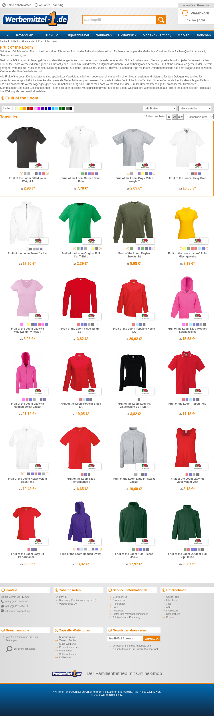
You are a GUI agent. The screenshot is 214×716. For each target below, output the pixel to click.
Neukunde (203, 5)
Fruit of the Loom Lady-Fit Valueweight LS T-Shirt (134, 405)
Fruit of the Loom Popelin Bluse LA (81, 405)
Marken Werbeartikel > (25, 41)
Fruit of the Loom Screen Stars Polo (80, 180)
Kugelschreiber (77, 35)
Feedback (118, 610)
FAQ (115, 607)
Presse (170, 617)
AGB (168, 607)
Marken (183, 35)
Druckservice (120, 600)
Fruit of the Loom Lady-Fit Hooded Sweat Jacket (27, 405)
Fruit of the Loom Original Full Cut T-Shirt (81, 255)
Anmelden (189, 5)
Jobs (168, 603)
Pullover (32, 60)
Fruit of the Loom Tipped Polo (187, 403)
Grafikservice (120, 596)
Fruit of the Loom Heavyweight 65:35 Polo (27, 480)
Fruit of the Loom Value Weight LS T (80, 330)
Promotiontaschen (69, 647)
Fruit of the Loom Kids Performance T (81, 480)
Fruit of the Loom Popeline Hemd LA (134, 330)
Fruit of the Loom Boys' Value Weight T (134, 180)
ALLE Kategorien (19, 35)
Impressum (172, 610)
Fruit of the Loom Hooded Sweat (80, 554)
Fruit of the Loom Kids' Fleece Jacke (134, 555)
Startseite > (6, 41)
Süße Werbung (67, 644)
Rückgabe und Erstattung (126, 617)
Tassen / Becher (68, 640)
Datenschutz (173, 614)
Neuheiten (103, 35)
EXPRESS (51, 35)
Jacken (102, 67)
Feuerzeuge (65, 650)
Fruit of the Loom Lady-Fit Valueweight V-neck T (27, 330)
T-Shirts (17, 60)
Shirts (92, 67)
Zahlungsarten (70, 590)
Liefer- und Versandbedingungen (130, 614)
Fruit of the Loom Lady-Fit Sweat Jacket (134, 480)
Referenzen (119, 603)
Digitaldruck (127, 35)
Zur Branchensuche (20, 648)
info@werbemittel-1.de (17, 611)
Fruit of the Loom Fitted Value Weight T (27, 180)
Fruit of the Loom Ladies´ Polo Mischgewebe (187, 255)
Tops (135, 67)
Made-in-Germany (157, 35)
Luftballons (65, 657)
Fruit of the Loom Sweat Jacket (27, 253)
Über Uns (171, 600)
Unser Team (172, 596)
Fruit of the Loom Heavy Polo (187, 178)
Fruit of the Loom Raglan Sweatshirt (134, 255)
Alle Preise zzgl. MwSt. (147, 691)
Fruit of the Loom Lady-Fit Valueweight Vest (187, 480)
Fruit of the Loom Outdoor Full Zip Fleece (187, 555)
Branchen (203, 35)
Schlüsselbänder (68, 654)
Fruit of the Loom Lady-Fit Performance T (27, 555)
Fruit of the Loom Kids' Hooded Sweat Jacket (187, 330)
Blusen (123, 67)
